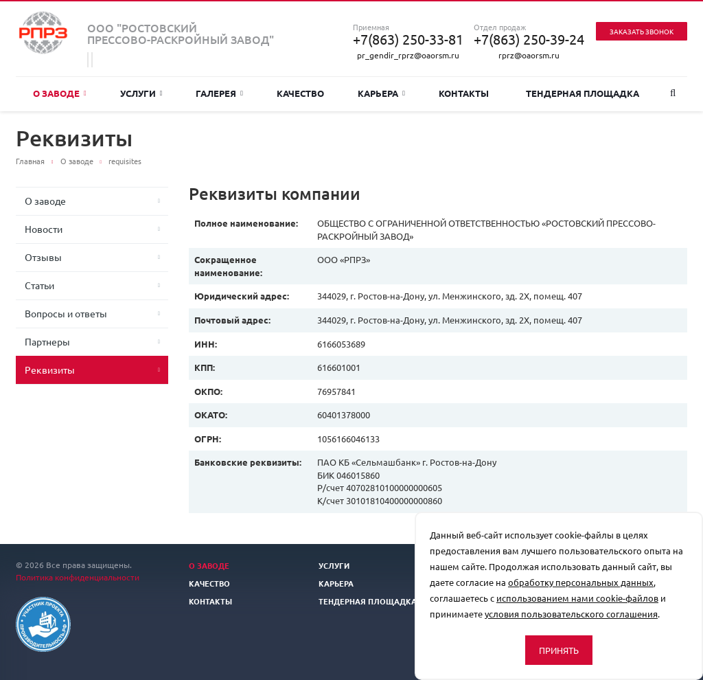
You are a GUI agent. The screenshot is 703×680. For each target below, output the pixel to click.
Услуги (141, 93)
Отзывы (43, 257)
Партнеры (47, 341)
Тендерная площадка (582, 93)
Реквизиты (50, 369)
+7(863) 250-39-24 (529, 39)
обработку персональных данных (581, 582)
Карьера (381, 93)
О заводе (60, 93)
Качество (300, 93)
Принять (559, 650)
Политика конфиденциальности (77, 576)
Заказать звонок (641, 31)
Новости (43, 229)
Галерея (219, 93)
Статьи (39, 285)
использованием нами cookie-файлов (577, 598)
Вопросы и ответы (66, 313)
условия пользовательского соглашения (571, 614)
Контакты (464, 93)
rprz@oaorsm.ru (529, 55)
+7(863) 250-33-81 (408, 39)
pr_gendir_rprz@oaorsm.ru (408, 55)
